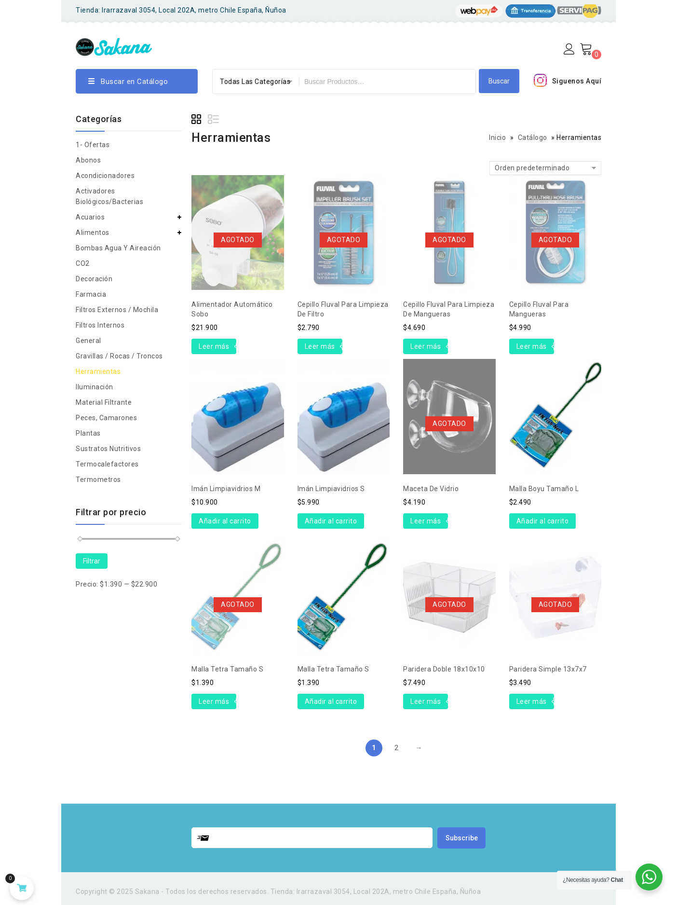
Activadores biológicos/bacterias (109, 196)
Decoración (94, 279)
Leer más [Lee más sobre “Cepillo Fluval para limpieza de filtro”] (320, 346)
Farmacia (91, 294)
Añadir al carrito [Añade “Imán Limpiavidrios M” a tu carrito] (225, 521)
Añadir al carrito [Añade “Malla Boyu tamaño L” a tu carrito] (542, 521)
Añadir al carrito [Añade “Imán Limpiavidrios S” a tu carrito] (331, 521)
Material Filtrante (104, 402)
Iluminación (94, 387)
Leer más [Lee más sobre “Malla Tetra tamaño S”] (214, 701)
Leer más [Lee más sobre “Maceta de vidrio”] (425, 521)
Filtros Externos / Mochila (117, 310)
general (88, 340)
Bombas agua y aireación (118, 248)
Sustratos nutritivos (108, 448)
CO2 (83, 263)
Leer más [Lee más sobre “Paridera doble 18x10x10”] (425, 701)
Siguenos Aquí (577, 81)
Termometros (98, 479)
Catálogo (532, 137)
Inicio (497, 137)
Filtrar (91, 561)
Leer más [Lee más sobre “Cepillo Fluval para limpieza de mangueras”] (425, 346)
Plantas (88, 433)
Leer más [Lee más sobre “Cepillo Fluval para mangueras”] (531, 346)
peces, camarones (106, 418)
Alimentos (92, 232)
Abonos (88, 160)
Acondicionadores (105, 175)
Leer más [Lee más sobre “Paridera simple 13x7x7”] (531, 701)
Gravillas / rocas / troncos (119, 356)
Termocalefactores (107, 464)
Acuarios (90, 217)
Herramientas (98, 371)
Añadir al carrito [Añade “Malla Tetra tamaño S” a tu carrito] (331, 701)
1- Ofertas (92, 145)
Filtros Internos (100, 325)
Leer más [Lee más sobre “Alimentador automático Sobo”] (214, 346)
